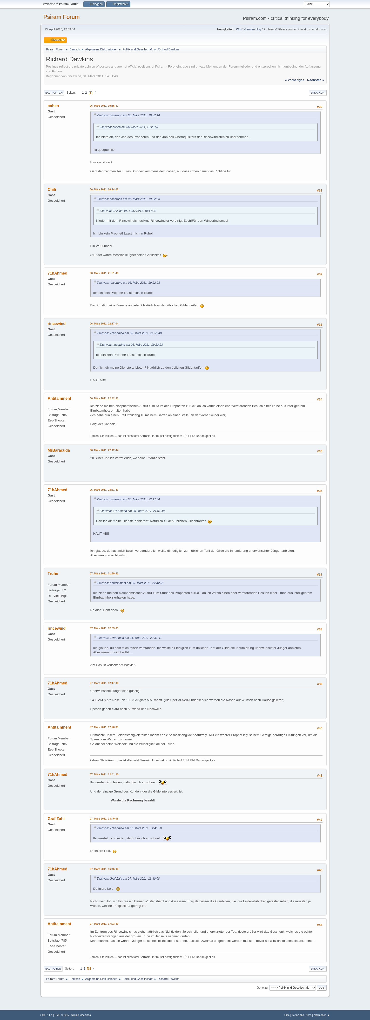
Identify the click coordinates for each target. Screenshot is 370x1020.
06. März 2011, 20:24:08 (104, 189)
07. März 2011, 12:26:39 (104, 727)
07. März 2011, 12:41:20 (104, 774)
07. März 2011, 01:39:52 (104, 573)
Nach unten (54, 92)
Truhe (53, 574)
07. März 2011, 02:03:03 (104, 628)
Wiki (239, 29)
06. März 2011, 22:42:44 (104, 450)
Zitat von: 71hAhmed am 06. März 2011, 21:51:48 (129, 333)
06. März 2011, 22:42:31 (104, 398)
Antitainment (59, 398)
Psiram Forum (61, 17)
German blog (252, 29)
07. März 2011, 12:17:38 (104, 683)
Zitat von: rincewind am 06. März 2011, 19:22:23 (128, 199)
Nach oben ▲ (322, 1014)
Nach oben (53, 968)
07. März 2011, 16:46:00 (104, 869)
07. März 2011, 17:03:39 (104, 923)
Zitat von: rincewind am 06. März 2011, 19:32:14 (128, 115)
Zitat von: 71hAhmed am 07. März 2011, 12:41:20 (129, 828)
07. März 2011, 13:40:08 (104, 818)
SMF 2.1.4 (46, 1014)
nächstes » (315, 80)
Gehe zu (262, 987)
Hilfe (287, 1014)
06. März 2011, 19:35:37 (104, 105)
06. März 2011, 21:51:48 (104, 273)
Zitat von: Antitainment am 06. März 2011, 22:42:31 (130, 583)
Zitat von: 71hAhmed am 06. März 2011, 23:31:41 (129, 638)
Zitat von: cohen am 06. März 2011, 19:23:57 (129, 127)
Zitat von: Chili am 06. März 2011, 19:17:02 (128, 211)
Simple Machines (81, 1014)
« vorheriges (294, 80)
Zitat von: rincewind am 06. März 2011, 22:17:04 (128, 499)
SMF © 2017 (62, 1014)
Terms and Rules (301, 1014)
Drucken (317, 92)
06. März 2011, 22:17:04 (104, 323)
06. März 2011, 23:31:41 (104, 489)
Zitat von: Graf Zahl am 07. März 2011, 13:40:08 (128, 878)
